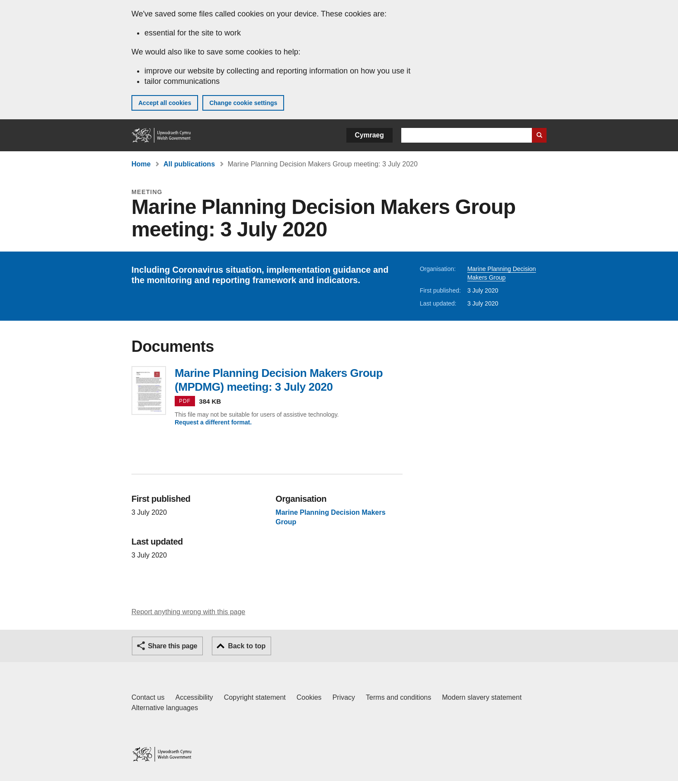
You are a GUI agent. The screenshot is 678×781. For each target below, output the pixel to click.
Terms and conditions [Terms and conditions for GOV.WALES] (398, 697)
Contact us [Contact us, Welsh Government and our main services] (147, 697)
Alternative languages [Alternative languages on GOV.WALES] (164, 707)
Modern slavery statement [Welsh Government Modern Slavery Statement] (481, 697)
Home (140, 164)
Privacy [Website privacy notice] (344, 697)
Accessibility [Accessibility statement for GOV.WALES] (194, 697)
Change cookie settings (243, 102)
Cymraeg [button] (369, 135)
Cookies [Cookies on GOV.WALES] (309, 697)
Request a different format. (213, 422)
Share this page (172, 646)
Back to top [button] (246, 646)
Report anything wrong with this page (188, 611)
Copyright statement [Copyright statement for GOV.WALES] (255, 697)
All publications (189, 164)
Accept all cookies (164, 102)
